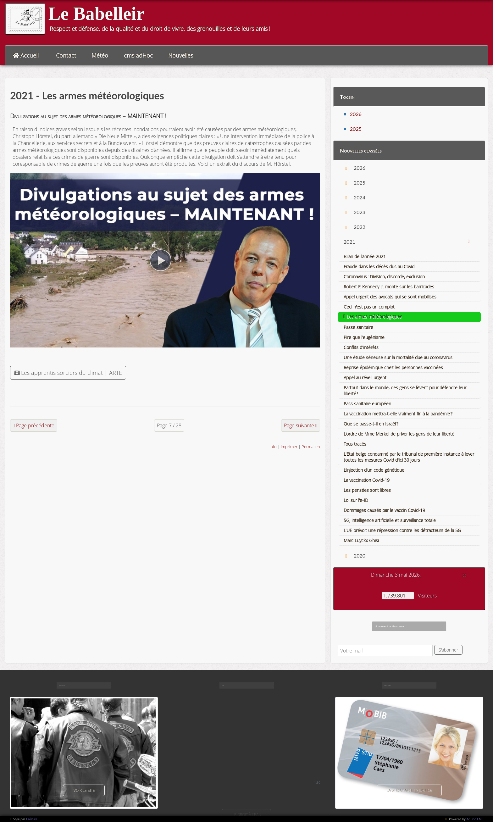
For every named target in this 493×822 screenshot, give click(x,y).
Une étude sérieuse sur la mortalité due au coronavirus (398, 357)
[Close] (464, 575)
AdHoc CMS (475, 819)
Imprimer (289, 446)
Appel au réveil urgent (365, 377)
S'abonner (448, 650)
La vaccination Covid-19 (367, 480)
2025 (356, 129)
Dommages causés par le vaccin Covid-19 (384, 510)
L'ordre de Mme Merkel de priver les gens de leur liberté (399, 434)
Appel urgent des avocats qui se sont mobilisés (390, 297)
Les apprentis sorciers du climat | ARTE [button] (68, 372)
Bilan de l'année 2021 (365, 256)
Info (273, 446)
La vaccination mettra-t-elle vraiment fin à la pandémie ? (398, 414)
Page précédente (35, 425)
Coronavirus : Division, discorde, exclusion (384, 277)
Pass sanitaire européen (367, 404)
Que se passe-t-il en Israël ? (371, 424)
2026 (356, 114)
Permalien (311, 446)
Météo (99, 55)
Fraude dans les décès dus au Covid (379, 266)
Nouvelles (180, 55)
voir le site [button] (84, 790)
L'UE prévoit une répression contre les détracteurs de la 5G (402, 530)
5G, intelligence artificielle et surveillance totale (390, 520)
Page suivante (299, 425)
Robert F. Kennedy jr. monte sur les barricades (389, 287)
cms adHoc (138, 55)
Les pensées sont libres (367, 490)
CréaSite (31, 819)
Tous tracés (355, 444)
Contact (66, 55)
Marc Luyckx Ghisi (361, 540)
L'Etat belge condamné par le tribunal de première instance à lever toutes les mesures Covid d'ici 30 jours (409, 457)
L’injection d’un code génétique (374, 470)
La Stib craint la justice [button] (409, 790)
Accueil (29, 55)
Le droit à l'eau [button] (246, 814)
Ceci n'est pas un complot (369, 307)
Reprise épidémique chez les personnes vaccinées (393, 367)
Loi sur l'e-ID (356, 500)
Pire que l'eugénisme (364, 337)
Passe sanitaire (358, 327)
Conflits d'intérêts (361, 347)
